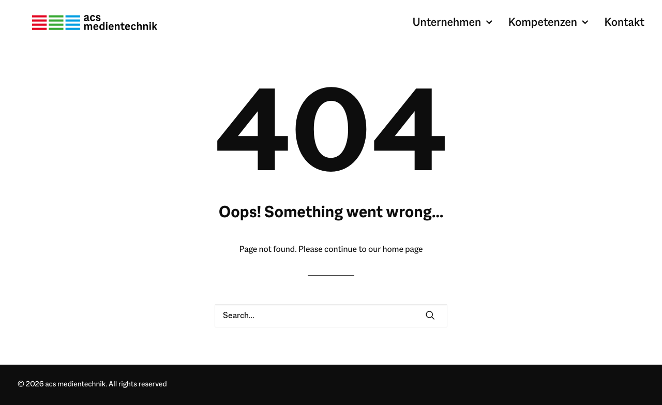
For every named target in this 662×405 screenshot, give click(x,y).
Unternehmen (452, 29)
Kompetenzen (548, 29)
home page (403, 249)
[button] (430, 316)
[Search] (331, 315)
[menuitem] (455, 29)
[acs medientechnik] (104, 29)
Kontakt (624, 29)
